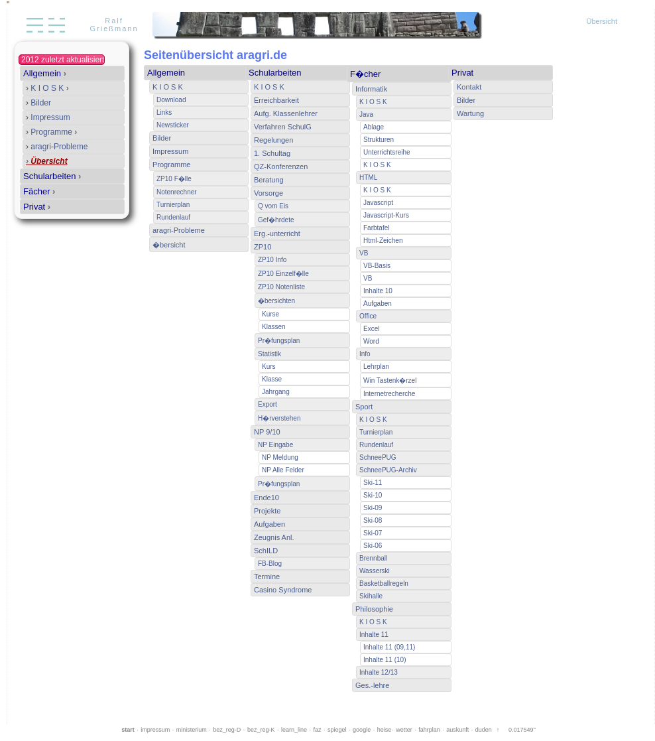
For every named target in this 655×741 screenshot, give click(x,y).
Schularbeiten (52, 176)
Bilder (38, 102)
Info (365, 354)
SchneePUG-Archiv (388, 470)
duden (483, 729)
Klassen (274, 326)
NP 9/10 (267, 432)
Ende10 (266, 498)
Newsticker (172, 125)
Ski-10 (372, 495)
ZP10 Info (272, 259)
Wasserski (374, 570)
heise (384, 729)
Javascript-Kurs (386, 215)
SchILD (266, 551)
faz (318, 729)
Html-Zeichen (382, 240)
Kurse (270, 314)
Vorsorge (268, 193)
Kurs (269, 366)
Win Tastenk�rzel (389, 380)
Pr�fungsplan (279, 340)
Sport (364, 407)
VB (363, 253)
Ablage (373, 127)
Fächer (39, 191)
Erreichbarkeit (276, 100)
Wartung (470, 113)
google (362, 729)
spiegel (337, 729)
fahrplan (429, 729)
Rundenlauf (173, 217)
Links (164, 112)
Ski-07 (372, 533)
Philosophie (374, 609)
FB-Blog (270, 563)
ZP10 (262, 247)
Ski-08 (372, 520)
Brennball (373, 558)
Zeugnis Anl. (274, 537)
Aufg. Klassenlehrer (286, 113)
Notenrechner (176, 192)
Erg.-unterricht (277, 233)
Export (267, 404)
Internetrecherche (389, 393)
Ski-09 (372, 507)
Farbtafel (376, 228)
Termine (267, 576)
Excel (371, 328)
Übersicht (602, 21)
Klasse (272, 379)
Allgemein (44, 73)
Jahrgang (276, 391)
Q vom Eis (273, 206)
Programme (51, 132)
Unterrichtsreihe (386, 152)
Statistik (269, 354)
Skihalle (371, 596)
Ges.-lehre (372, 685)
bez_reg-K (261, 729)
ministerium (191, 729)
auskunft (457, 729)
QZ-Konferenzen (281, 166)
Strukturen (378, 139)
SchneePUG (377, 457)
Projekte (267, 511)
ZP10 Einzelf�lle (283, 273)
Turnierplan (173, 204)
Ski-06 (372, 545)
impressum (155, 729)
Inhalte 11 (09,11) (389, 647)
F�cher (365, 74)
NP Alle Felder (283, 470)
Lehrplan (376, 366)
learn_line (294, 729)
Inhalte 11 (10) (384, 659)
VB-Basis (376, 265)
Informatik (371, 89)
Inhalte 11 (373, 634)
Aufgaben (269, 524)
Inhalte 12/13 (378, 672)
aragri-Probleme (57, 146)
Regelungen (273, 140)
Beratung (269, 180)
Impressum (48, 117)
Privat (36, 207)
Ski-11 (372, 482)
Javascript (378, 202)
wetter (404, 729)
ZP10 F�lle (174, 178)
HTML (368, 177)
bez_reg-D (227, 729)
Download (171, 99)
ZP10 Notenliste (281, 287)
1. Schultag (272, 153)
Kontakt (469, 87)
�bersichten (276, 300)
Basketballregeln (383, 583)
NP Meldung (280, 457)
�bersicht (169, 245)
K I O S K (47, 88)
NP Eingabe (275, 444)
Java (366, 114)
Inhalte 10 (377, 291)
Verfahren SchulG (283, 127)
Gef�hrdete (276, 220)
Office (368, 316)
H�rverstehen (279, 418)
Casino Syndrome (283, 590)
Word (371, 341)
